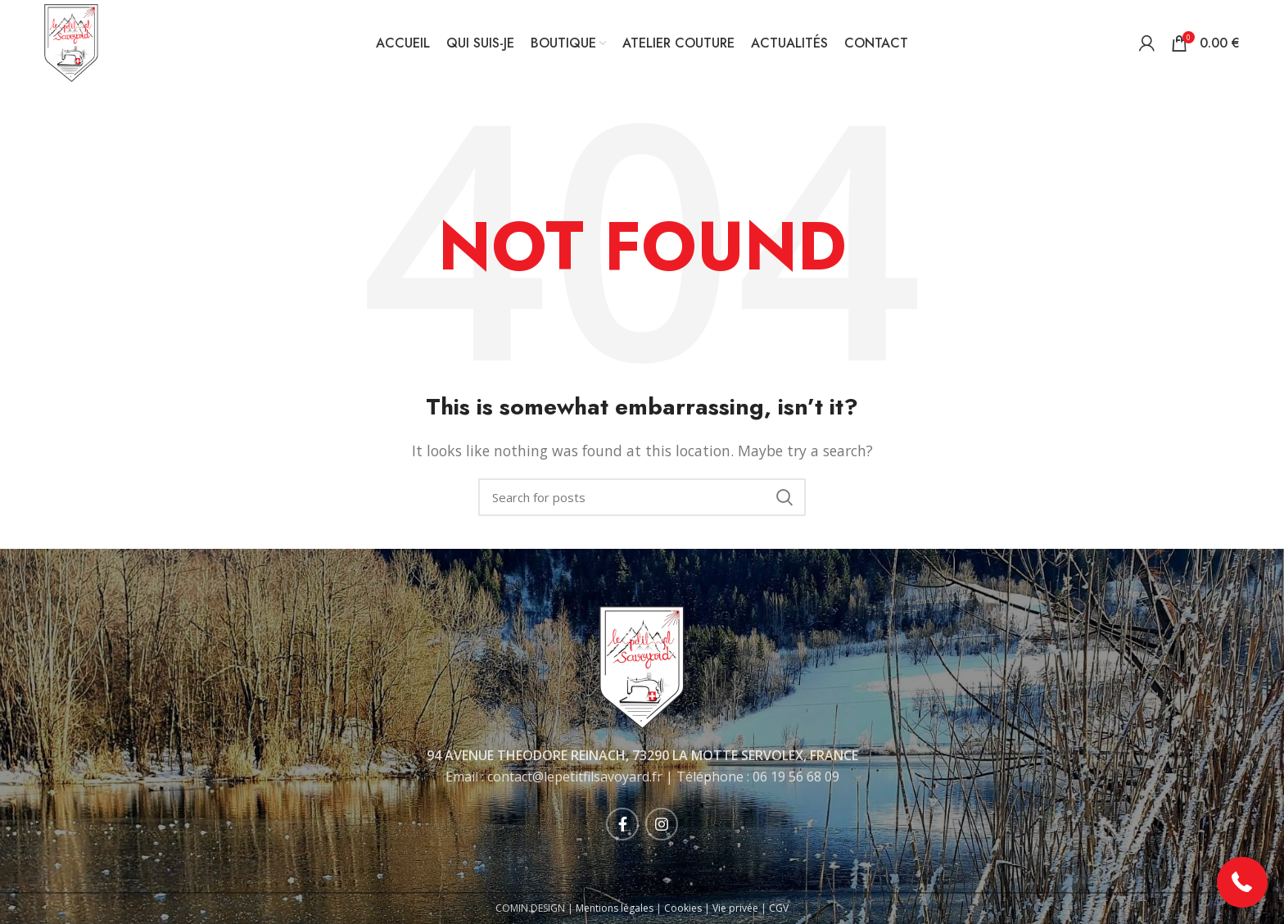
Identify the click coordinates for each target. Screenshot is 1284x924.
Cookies (683, 908)
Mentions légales (614, 908)
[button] (1242, 882)
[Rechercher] (642, 497)
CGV (779, 908)
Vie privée (735, 908)
